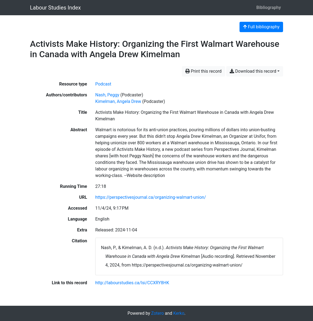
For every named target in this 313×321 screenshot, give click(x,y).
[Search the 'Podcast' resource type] (103, 84)
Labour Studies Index (55, 7)
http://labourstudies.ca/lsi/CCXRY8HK (132, 282)
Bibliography (268, 7)
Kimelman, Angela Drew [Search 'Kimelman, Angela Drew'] (118, 101)
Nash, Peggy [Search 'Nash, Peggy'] (107, 94)
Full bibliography (261, 26)
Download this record (253, 71)
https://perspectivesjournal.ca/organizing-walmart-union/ (150, 197)
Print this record (203, 71)
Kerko (178, 313)
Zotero (157, 313)
